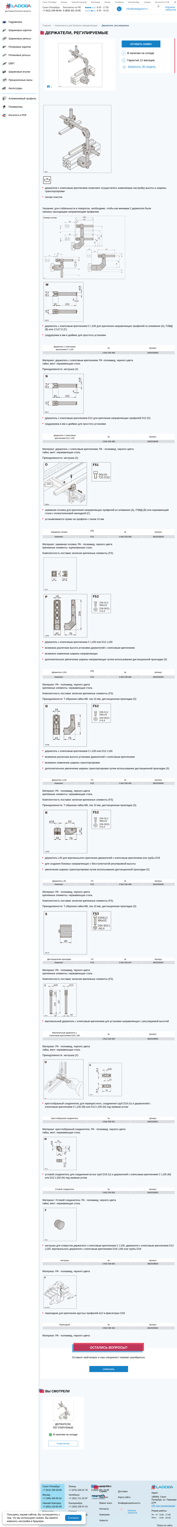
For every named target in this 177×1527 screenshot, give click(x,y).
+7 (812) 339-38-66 (51, 10)
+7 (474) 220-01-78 (78, 1490)
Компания (65, 18)
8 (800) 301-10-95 (72, 10)
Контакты (159, 18)
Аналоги (118, 18)
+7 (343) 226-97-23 (78, 1506)
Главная (48, 18)
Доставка (84, 18)
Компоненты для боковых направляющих (76, 25)
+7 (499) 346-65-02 (52, 1498)
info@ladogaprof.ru (137, 9)
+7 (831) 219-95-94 (52, 1506)
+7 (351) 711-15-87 (78, 1498)
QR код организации (163, 1505)
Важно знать (138, 18)
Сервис (101, 18)
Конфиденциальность (129, 1503)
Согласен (73, 1517)
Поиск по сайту (164, 1525)
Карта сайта (124, 1497)
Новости (103, 1520)
